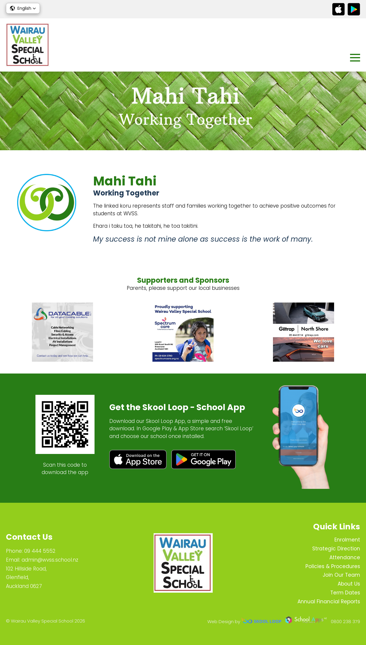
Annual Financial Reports (328, 601)
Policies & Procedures (332, 566)
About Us (349, 583)
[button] (23, 8)
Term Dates (345, 592)
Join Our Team (341, 574)
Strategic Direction (336, 548)
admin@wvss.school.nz (50, 559)
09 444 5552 (40, 551)
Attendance (344, 557)
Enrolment (347, 539)
